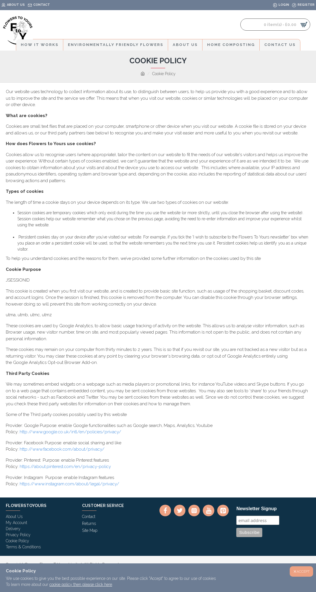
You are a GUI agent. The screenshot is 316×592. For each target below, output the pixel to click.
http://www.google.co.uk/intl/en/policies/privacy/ (70, 431)
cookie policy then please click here (80, 584)
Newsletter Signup (256, 508)
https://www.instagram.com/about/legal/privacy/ (69, 483)
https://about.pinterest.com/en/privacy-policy (65, 466)
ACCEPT (303, 571)
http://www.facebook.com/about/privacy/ (62, 449)
